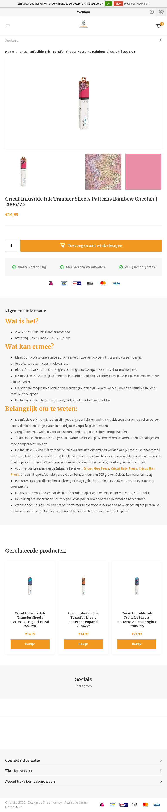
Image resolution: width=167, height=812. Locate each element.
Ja (108, 3)
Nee (118, 3)
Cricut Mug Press (96, 469)
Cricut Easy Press (125, 469)
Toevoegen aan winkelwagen (91, 246)
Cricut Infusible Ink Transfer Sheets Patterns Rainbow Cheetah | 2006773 (77, 51)
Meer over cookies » (136, 3)
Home (9, 51)
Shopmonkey (52, 803)
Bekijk (30, 645)
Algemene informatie (27, 311)
